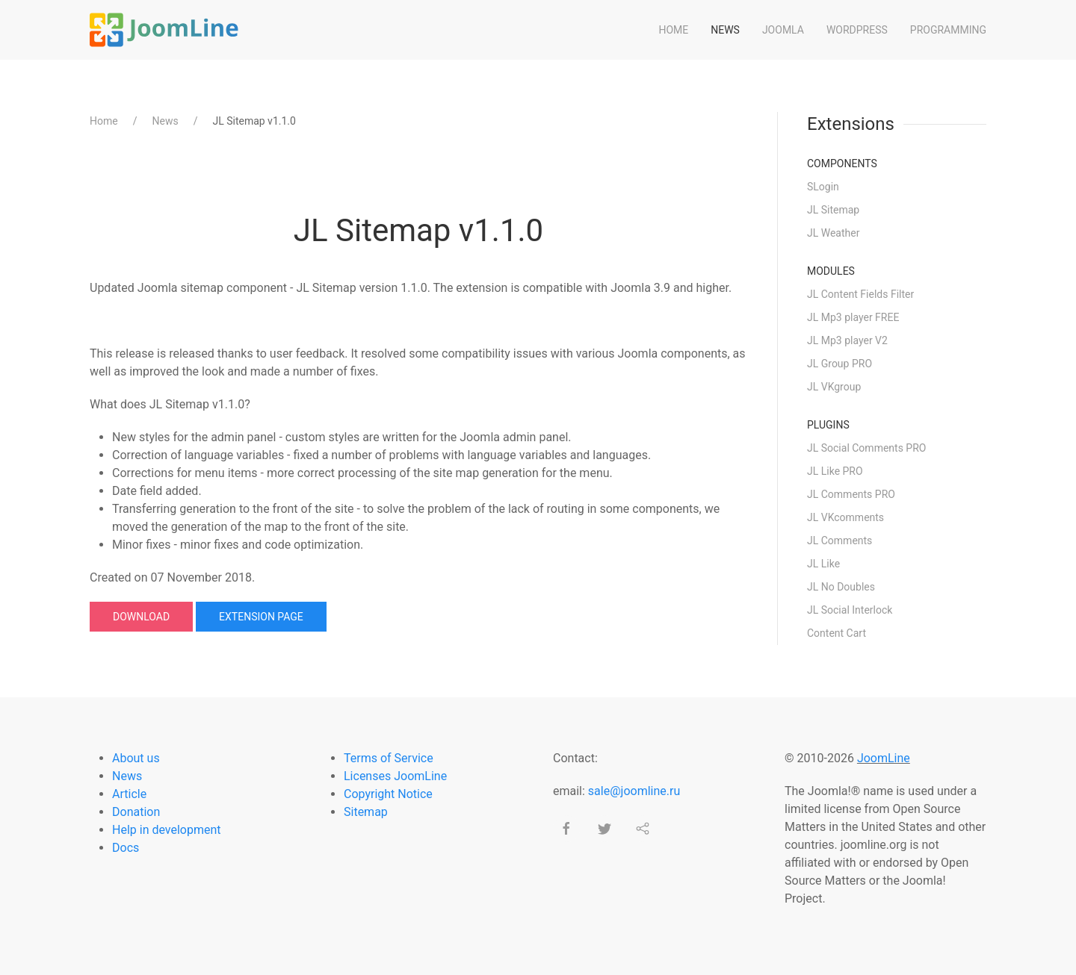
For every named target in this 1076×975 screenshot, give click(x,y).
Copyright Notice (388, 794)
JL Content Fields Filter (860, 294)
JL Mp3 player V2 (847, 340)
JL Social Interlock (849, 610)
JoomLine (883, 758)
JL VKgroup (834, 387)
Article (129, 794)
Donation (136, 812)
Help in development (166, 830)
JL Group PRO (839, 364)
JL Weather (833, 233)
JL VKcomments (845, 517)
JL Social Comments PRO (866, 448)
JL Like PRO (835, 471)
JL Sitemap (833, 210)
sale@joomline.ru (634, 791)
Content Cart (836, 633)
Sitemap (366, 812)
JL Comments (839, 540)
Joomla (783, 30)
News (725, 30)
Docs (125, 848)
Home (673, 30)
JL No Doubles (841, 587)
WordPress (857, 30)
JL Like (823, 564)
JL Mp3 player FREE (853, 317)
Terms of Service (388, 758)
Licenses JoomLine (395, 776)
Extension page (261, 617)
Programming (948, 30)
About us (136, 758)
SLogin (823, 187)
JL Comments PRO (851, 494)
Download (141, 617)
